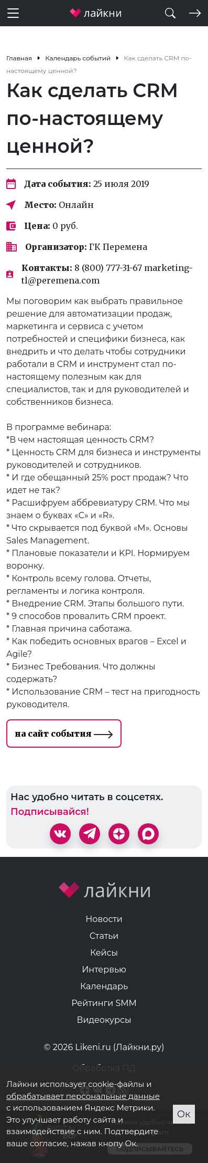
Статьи (104, 936)
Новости (104, 919)
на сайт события (64, 733)
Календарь (104, 986)
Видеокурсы (104, 1020)
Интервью (104, 970)
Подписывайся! (49, 812)
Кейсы (104, 953)
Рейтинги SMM (104, 1003)
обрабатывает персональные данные (83, 1096)
